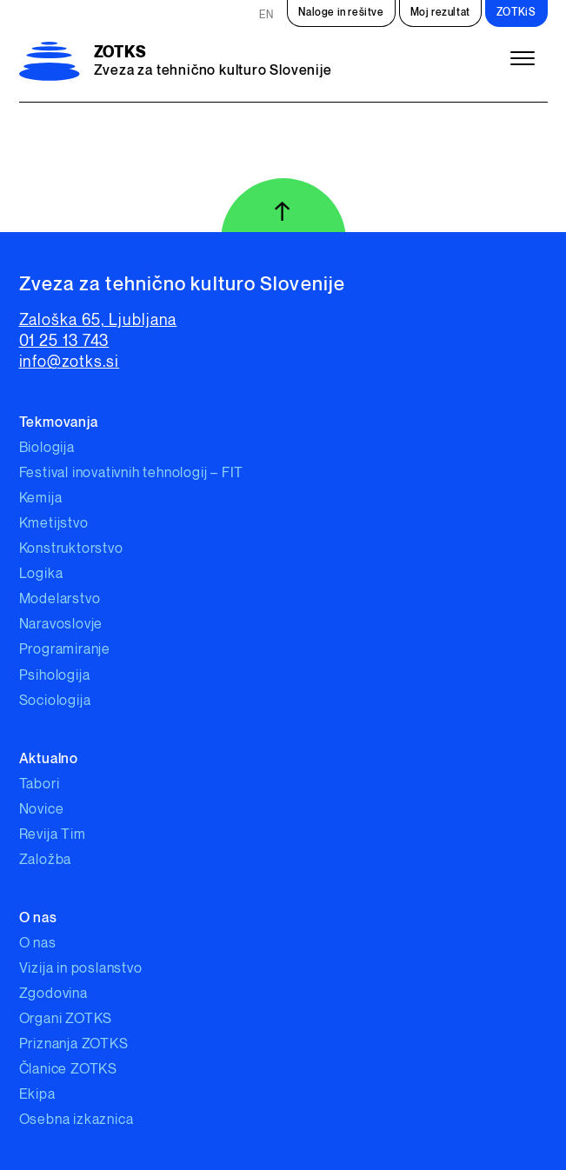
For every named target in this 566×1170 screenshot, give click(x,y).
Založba (45, 860)
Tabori (39, 784)
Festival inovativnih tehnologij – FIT (131, 473)
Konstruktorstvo (71, 549)
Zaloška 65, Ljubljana (98, 320)
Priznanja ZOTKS (74, 1044)
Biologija (47, 448)
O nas (38, 943)
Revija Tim (52, 835)
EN (266, 15)
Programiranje (64, 649)
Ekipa (37, 1094)
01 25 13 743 (64, 341)
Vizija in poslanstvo (81, 968)
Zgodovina (53, 994)
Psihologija (54, 675)
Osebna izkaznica (76, 1120)
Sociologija (55, 701)
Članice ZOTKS (68, 1069)
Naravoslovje (61, 624)
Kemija (41, 498)
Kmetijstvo (54, 523)
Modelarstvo (60, 599)
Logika (41, 574)
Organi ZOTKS (66, 1019)
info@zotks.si (69, 362)
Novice (41, 809)
